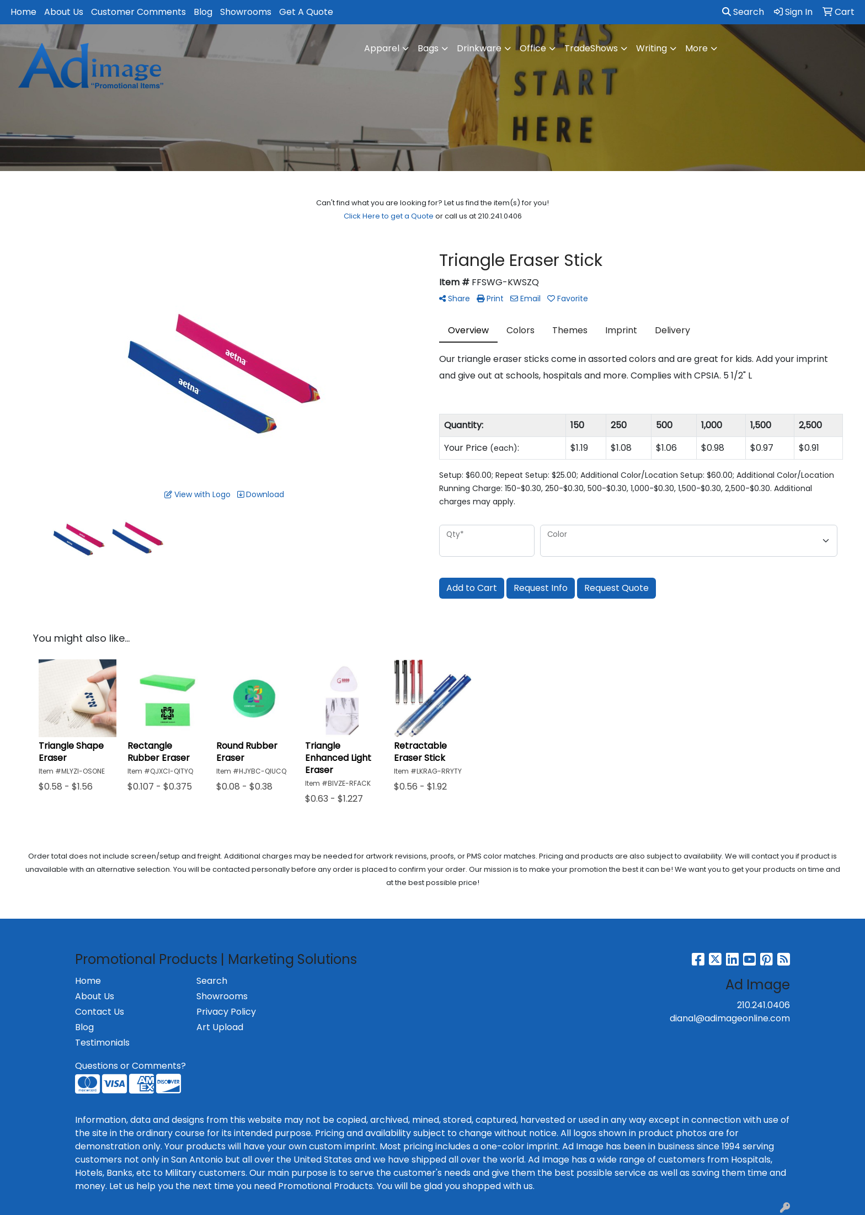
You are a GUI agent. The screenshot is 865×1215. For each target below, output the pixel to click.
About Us (63, 12)
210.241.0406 (763, 1005)
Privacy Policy (226, 1011)
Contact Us (99, 1011)
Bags (428, 48)
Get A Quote (306, 12)
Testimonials (102, 1042)
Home (23, 12)
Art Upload (219, 1027)
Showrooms (245, 12)
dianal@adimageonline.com (730, 1018)
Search (743, 12)
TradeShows (591, 48)
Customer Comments (138, 12)
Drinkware (479, 48)
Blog (203, 12)
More (696, 48)
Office (533, 48)
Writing (651, 48)
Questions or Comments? (130, 1065)
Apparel (381, 48)
